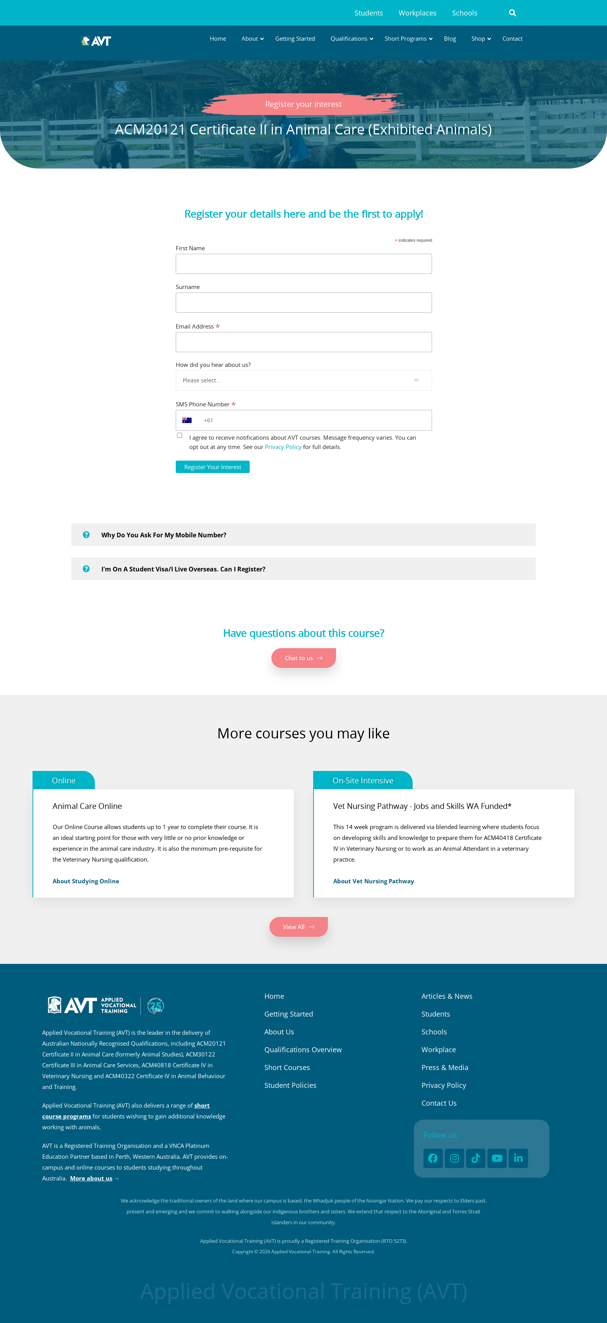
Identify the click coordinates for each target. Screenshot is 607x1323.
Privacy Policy (283, 447)
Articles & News (447, 996)
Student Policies (290, 1085)
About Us (279, 1031)
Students (369, 12)
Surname (188, 287)
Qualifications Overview (303, 1049)
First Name (190, 248)
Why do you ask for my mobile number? (163, 535)
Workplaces (418, 12)
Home (274, 996)
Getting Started (288, 1013)
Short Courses (287, 1067)
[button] (512, 13)
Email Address (198, 326)
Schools (465, 12)
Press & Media (445, 1067)
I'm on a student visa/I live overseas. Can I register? (183, 569)
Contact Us (439, 1103)
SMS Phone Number (206, 404)
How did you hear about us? (213, 364)
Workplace (439, 1049)
